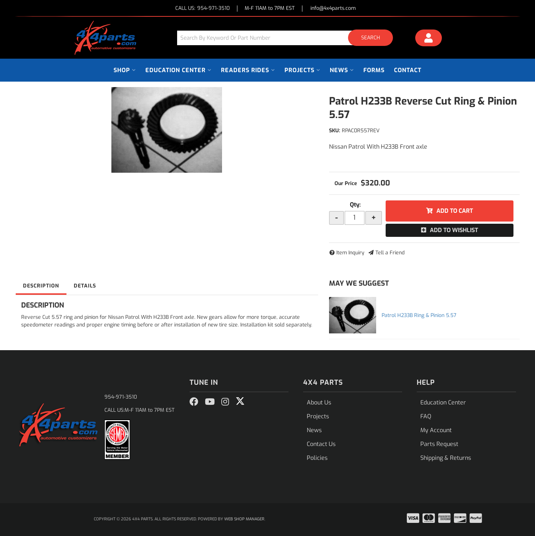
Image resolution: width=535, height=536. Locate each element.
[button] (287, 38)
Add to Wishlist (454, 230)
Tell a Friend (390, 252)
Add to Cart (454, 211)
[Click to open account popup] (428, 39)
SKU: (334, 130)
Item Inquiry (350, 252)
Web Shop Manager (244, 519)
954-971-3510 (120, 397)
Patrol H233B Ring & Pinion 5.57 (419, 315)
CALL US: (202, 8)
